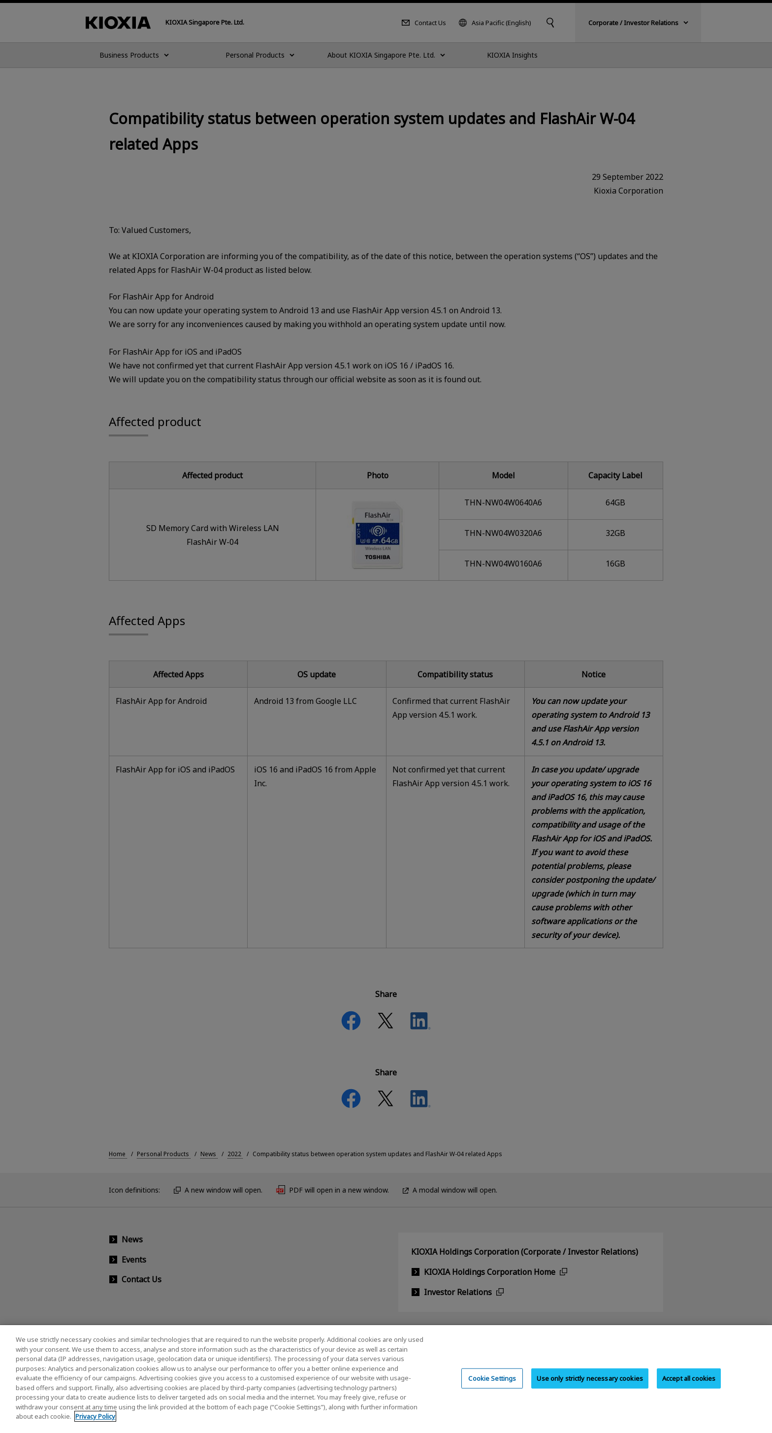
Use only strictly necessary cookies (590, 1387)
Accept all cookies (688, 1387)
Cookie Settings (492, 1387)
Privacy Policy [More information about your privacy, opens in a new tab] (95, 1426)
